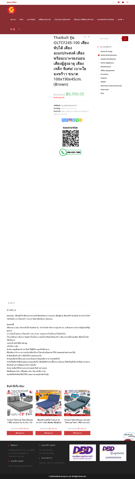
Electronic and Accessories (111, 86)
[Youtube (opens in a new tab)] (123, 2)
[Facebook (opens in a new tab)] (119, 2)
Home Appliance (107, 63)
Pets (102, 93)
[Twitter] (73, 120)
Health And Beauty (108, 59)
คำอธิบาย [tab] (11, 303)
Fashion (104, 78)
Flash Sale (105, 89)
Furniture (104, 74)
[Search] (125, 38)
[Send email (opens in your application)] (126, 2)
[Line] (77, 120)
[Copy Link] (80, 120)
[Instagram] (70, 120)
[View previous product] (85, 36)
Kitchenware (106, 66)
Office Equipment (108, 70)
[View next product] (88, 36)
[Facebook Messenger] (66, 120)
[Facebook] (63, 120)
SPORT (103, 82)
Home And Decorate (68, 108)
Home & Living (106, 51)
